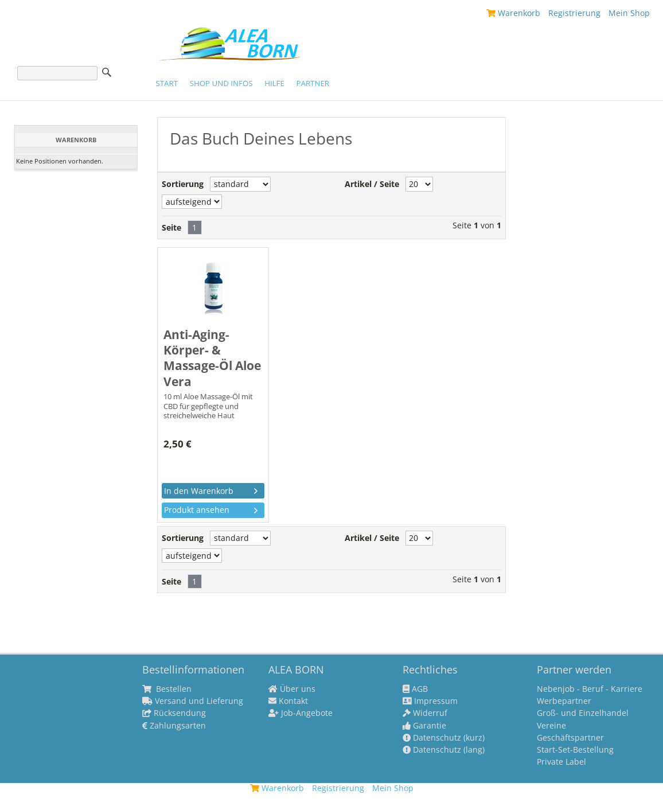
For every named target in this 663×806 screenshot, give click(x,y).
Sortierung (183, 184)
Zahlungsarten (174, 726)
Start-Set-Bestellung (575, 750)
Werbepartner (564, 701)
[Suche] (57, 73)
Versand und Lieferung (192, 701)
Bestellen (167, 689)
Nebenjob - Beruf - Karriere (589, 689)
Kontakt (288, 701)
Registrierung (574, 12)
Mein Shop (629, 12)
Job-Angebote (300, 713)
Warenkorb (513, 12)
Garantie (424, 726)
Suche (106, 72)
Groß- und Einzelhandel (583, 713)
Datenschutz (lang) (444, 750)
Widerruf (425, 713)
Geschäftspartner (570, 738)
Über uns (291, 689)
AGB (415, 689)
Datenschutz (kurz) (444, 738)
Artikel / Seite (372, 184)
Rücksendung (174, 713)
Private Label (561, 762)
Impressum (430, 701)
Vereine (551, 726)
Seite (171, 228)
